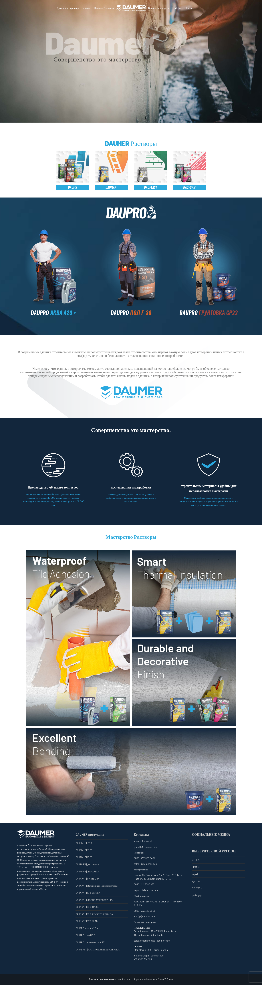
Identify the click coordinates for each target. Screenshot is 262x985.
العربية (195, 874)
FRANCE (196, 867)
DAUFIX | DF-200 (84, 850)
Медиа (178, 7)
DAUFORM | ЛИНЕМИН (87, 871)
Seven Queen (166, 979)
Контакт (190, 7)
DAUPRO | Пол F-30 (85, 935)
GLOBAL (196, 859)
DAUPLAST (150, 187)
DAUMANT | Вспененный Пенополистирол (97, 885)
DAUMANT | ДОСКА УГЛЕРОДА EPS (94, 899)
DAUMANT (112, 187)
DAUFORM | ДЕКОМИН (87, 864)
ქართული (197, 895)
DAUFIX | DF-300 (84, 857)
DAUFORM (189, 187)
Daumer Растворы (104, 7)
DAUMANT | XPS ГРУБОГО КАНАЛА (94, 914)
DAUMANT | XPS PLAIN (87, 921)
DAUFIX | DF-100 (84, 843)
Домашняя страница (68, 7)
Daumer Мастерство (159, 7)
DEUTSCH (197, 888)
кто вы (86, 7)
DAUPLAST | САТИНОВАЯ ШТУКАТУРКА (98, 949)
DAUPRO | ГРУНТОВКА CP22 (91, 942)
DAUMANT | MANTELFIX (87, 878)
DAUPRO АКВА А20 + (87, 928)
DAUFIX (72, 187)
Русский (196, 881)
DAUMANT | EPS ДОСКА (88, 892)
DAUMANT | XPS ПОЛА (87, 907)
